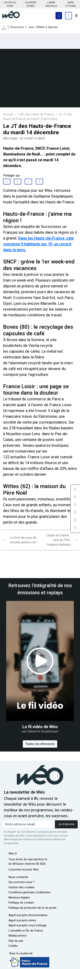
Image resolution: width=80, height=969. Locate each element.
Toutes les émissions (40, 744)
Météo (41, 27)
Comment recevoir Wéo (24, 869)
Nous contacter (18, 877)
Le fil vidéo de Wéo (40, 726)
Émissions (17, 27)
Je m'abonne (66, 824)
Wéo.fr (13, 853)
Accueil (8, 114)
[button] (4, 27)
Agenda (53, 27)
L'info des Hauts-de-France (36, 114)
